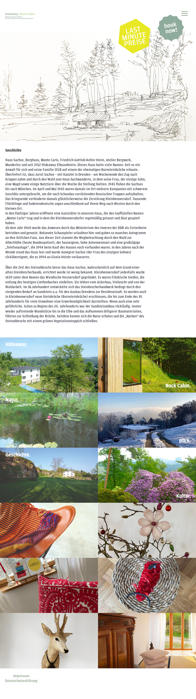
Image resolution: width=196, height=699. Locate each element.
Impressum (21, 676)
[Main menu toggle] (184, 13)
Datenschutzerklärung (21, 681)
